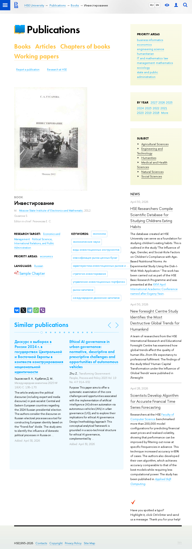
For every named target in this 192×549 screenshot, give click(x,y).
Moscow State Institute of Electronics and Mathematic (51, 210)
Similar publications (41, 325)
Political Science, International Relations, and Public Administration (34, 243)
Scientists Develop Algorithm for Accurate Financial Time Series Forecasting (154, 401)
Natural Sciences (152, 172)
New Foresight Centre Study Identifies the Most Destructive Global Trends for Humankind (154, 320)
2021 (163, 108)
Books (22, 46)
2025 (169, 102)
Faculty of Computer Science (152, 416)
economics (144, 44)
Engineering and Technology (150, 151)
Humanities (148, 158)
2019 (148, 113)
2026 (161, 102)
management (146, 63)
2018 (156, 113)
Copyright (56, 543)
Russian (38, 266)
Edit (180, 542)
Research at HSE (57, 69)
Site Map (89, 543)
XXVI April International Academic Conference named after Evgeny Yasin (154, 289)
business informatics (150, 40)
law (166, 58)
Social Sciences (151, 176)
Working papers (36, 56)
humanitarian (145, 54)
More (164, 113)
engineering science (150, 49)
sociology (143, 67)
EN (157, 5)
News (135, 194)
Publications (53, 29)
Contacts (41, 543)
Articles (45, 46)
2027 (154, 102)
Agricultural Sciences (154, 144)
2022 (156, 108)
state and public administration (147, 74)
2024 (140, 108)
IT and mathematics (150, 58)
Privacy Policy (73, 543)
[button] (41, 332)
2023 (148, 108)
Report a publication (27, 69)
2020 (140, 113)
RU (152, 5)
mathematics (164, 63)
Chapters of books (85, 46)
